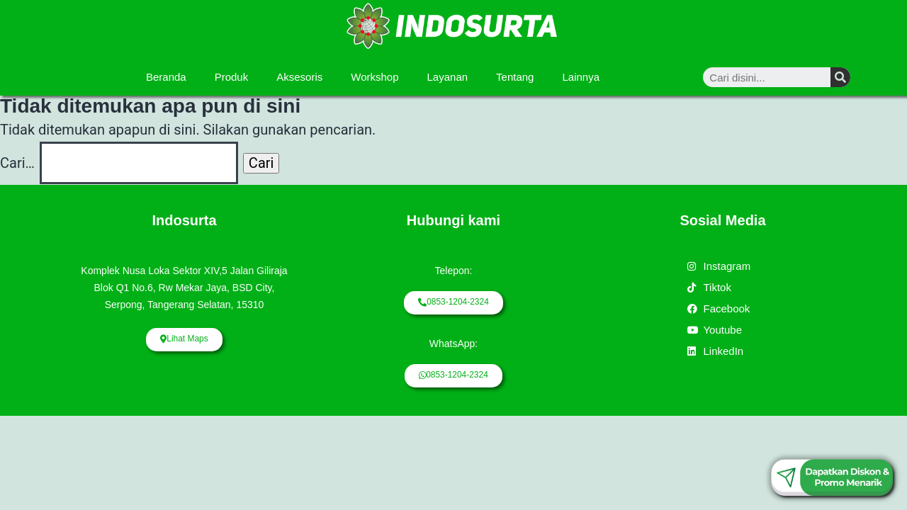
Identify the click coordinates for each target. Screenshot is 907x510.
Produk (232, 77)
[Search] (840, 77)
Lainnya (580, 77)
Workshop (374, 77)
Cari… (17, 162)
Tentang (515, 77)
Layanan (447, 77)
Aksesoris (299, 77)
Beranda (166, 77)
